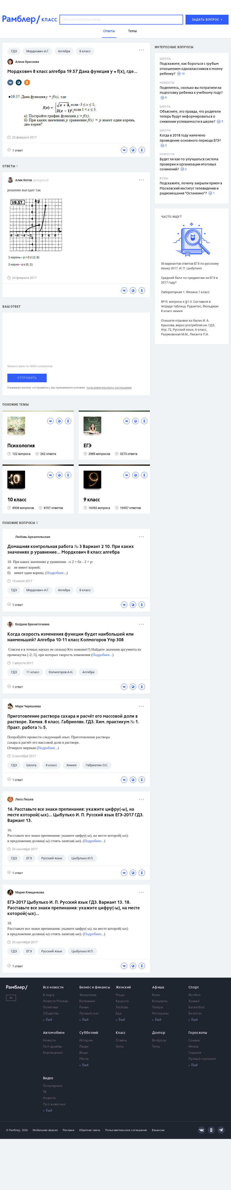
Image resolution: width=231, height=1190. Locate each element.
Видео (48, 1078)
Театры (157, 1007)
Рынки (84, 1007)
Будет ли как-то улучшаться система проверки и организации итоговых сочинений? (189, 164)
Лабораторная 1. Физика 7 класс (185, 292)
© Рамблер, (13, 1130)
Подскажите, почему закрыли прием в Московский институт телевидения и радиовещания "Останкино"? (191, 188)
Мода (120, 995)
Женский (123, 987)
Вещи (83, 1052)
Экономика (88, 995)
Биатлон (194, 1013)
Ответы (121, 1040)
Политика (50, 1007)
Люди (83, 1046)
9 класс (92, 500)
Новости (49, 1040)
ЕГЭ (87, 446)
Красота (122, 1001)
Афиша (158, 987)
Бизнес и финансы (94, 987)
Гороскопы (197, 1033)
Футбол (194, 995)
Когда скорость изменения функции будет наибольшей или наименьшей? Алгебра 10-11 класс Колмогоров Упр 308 (70, 637)
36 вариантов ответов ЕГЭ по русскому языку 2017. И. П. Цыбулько (190, 266)
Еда (118, 1013)
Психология (21, 446)
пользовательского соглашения (109, 387)
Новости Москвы (55, 1001)
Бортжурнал (53, 1052)
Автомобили (53, 1033)
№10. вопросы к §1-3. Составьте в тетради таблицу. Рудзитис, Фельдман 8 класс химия (190, 306)
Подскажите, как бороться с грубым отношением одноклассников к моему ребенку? (191, 69)
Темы (120, 1046)
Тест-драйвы (52, 1046)
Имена (193, 1046)
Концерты (160, 1001)
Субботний (88, 1033)
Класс (121, 1033)
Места (84, 1059)
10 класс (16, 500)
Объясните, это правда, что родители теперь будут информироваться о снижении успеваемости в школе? (190, 116)
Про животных (54, 1104)
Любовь (122, 1007)
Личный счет (89, 1013)
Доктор (158, 1033)
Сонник (194, 1040)
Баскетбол (196, 1007)
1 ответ (15, 150)
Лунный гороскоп (202, 1059)
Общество (51, 1013)
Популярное (52, 1086)
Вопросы (159, 1040)
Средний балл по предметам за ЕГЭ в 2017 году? (189, 280)
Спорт (193, 987)
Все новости (53, 987)
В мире (48, 995)
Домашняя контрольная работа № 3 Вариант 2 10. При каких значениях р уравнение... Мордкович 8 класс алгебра (70, 550)
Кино (156, 995)
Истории (86, 1040)
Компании (87, 1001)
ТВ (45, 1092)
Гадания (194, 1052)
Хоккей (194, 1001)
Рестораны (160, 1013)
